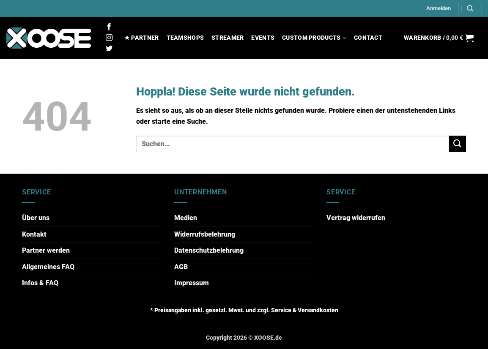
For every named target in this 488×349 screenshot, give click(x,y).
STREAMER (227, 37)
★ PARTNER (141, 37)
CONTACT (368, 37)
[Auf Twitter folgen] (109, 49)
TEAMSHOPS (185, 37)
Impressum (191, 283)
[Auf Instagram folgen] (109, 38)
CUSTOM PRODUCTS (314, 38)
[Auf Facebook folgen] (109, 27)
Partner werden (46, 250)
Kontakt (34, 234)
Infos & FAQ (40, 283)
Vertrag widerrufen (355, 218)
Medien (185, 218)
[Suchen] (470, 8)
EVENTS (262, 37)
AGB (181, 267)
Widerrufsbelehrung (204, 234)
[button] (438, 8)
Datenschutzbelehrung (209, 250)
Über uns (35, 218)
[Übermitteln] (457, 144)
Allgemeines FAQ (48, 267)
